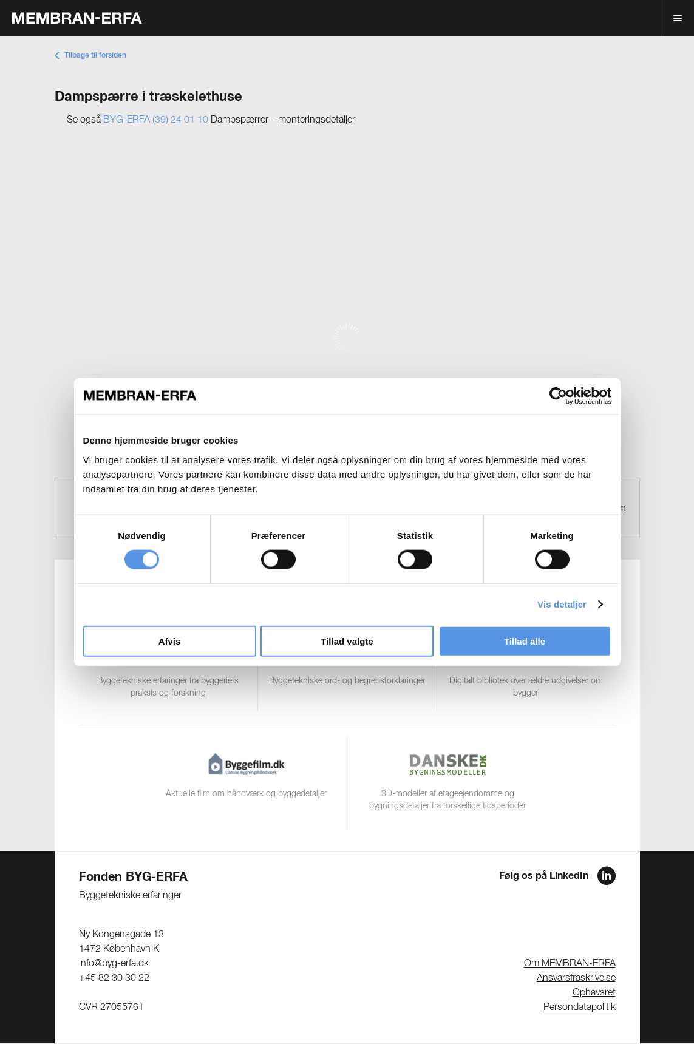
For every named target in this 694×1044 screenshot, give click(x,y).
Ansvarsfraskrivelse (576, 978)
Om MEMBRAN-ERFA (570, 964)
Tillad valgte (347, 641)
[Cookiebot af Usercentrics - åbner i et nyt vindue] (558, 396)
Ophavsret (594, 993)
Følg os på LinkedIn (543, 876)
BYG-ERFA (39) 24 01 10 (155, 120)
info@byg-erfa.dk (114, 964)
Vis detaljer (562, 604)
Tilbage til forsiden (95, 55)
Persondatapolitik (579, 1007)
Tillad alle (524, 641)
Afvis (169, 641)
